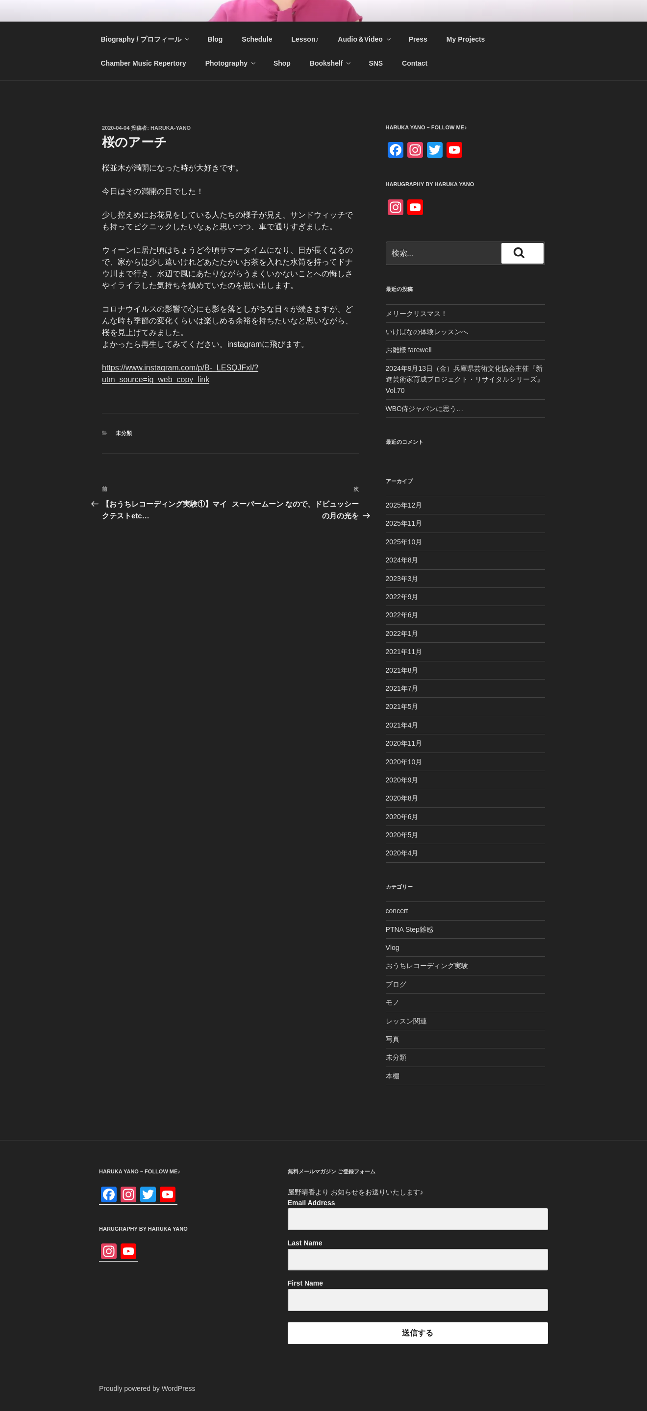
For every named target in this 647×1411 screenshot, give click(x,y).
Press (418, 39)
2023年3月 (402, 579)
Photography (231, 63)
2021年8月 (402, 670)
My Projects (466, 39)
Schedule (257, 39)
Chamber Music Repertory (143, 63)
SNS (376, 63)
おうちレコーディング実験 (427, 966)
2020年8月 (402, 798)
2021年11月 (404, 652)
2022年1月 (402, 633)
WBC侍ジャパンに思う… (425, 409)
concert (397, 911)
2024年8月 (402, 560)
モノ (392, 1002)
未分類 (124, 433)
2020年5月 (402, 835)
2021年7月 (402, 688)
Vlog (392, 947)
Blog (215, 39)
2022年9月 (402, 597)
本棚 (392, 1076)
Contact (414, 63)
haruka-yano (170, 128)
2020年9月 (402, 780)
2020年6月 (402, 817)
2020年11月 (404, 743)
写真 (392, 1039)
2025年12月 (404, 505)
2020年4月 (402, 853)
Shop (282, 63)
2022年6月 (402, 615)
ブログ (396, 984)
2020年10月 (404, 762)
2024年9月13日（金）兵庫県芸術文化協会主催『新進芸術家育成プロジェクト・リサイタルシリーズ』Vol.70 (465, 379)
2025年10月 (404, 542)
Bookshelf (331, 63)
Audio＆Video (365, 39)
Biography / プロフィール (146, 39)
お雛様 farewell (409, 350)
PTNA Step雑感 (409, 929)
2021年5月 (402, 706)
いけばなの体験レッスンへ (427, 332)
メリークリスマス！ (417, 313)
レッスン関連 (406, 1021)
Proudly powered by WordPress (147, 1388)
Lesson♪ (305, 39)
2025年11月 (404, 523)
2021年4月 (402, 725)
